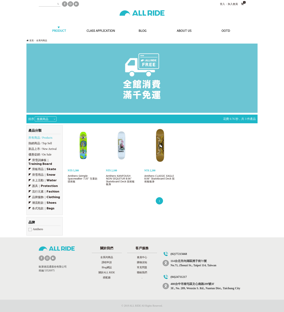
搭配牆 (106, 277)
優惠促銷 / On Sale (40, 154)
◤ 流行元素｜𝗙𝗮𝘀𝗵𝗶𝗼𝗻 (43, 191)
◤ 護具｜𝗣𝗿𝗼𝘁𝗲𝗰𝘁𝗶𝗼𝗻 (43, 185)
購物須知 (142, 262)
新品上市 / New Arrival (42, 148)
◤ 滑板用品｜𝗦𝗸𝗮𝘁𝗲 (42, 169)
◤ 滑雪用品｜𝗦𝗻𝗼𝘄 (41, 174)
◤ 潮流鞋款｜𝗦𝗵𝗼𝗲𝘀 (42, 202)
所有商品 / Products (40, 137)
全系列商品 (41, 40)
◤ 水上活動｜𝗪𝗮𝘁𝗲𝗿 (42, 180)
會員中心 (142, 257)
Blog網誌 (107, 267)
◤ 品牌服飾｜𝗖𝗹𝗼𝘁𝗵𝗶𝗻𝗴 (44, 197)
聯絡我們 (142, 272)
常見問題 (142, 267)
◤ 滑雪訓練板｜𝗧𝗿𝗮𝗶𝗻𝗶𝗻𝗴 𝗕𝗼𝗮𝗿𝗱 (40, 162)
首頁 (31, 40)
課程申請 (107, 262)
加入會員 (233, 4)
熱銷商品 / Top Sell (40, 143)
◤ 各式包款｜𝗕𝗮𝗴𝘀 (41, 208)
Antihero (38, 229)
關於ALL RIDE (107, 272)
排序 (31, 119)
